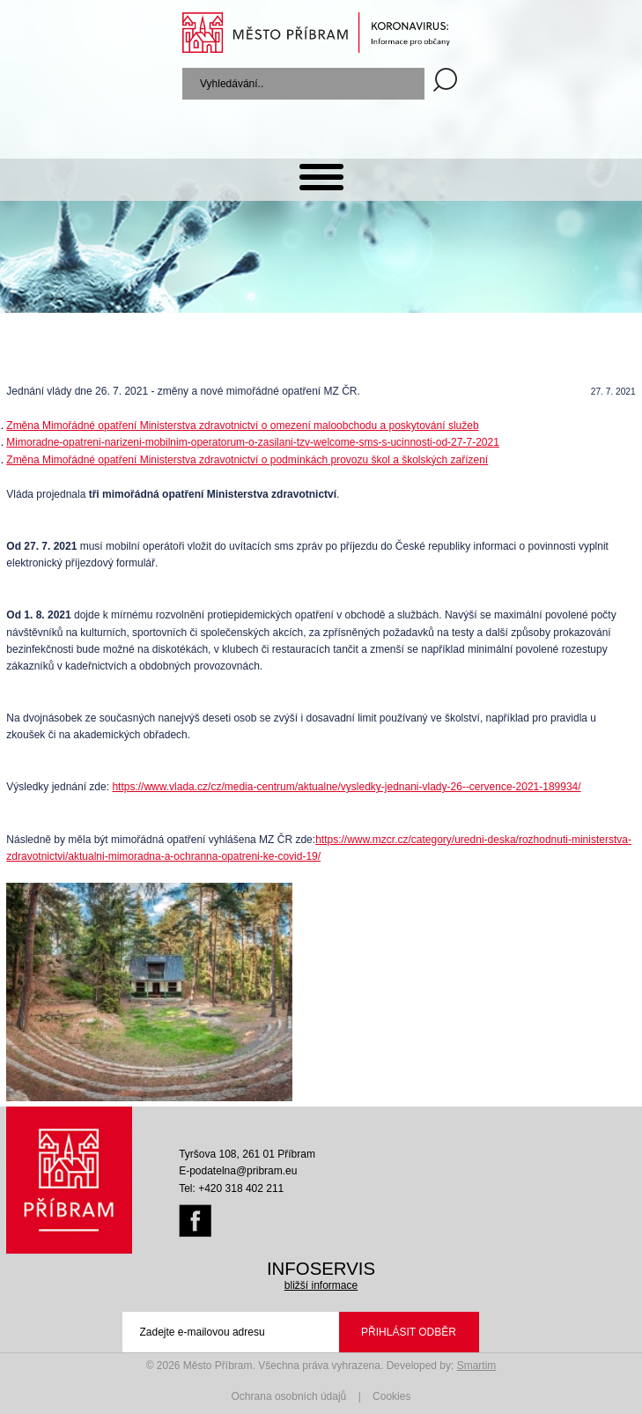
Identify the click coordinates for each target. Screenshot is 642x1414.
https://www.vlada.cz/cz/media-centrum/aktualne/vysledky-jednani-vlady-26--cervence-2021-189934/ (346, 787)
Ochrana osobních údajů (289, 1396)
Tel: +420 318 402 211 (231, 1188)
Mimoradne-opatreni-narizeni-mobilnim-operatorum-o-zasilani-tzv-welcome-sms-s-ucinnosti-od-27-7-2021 (252, 442)
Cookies (391, 1396)
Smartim (477, 1365)
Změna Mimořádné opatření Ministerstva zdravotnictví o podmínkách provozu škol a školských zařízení (247, 460)
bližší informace (321, 1285)
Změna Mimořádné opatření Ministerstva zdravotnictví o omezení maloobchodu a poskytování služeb (242, 425)
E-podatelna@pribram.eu (238, 1171)
